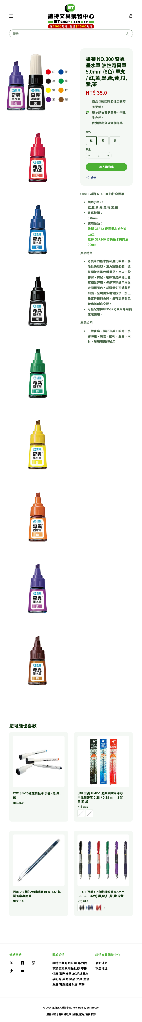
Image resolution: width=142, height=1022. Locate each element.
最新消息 (101, 963)
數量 (88, 149)
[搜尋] (127, 33)
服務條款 (51, 1014)
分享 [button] (91, 177)
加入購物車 (106, 167)
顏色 (88, 132)
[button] (11, 16)
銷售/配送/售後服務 (84, 1014)
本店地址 (101, 968)
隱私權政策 (65, 1014)
